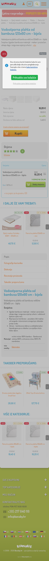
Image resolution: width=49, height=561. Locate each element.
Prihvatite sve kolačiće (24, 77)
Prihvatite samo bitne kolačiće (24, 83)
